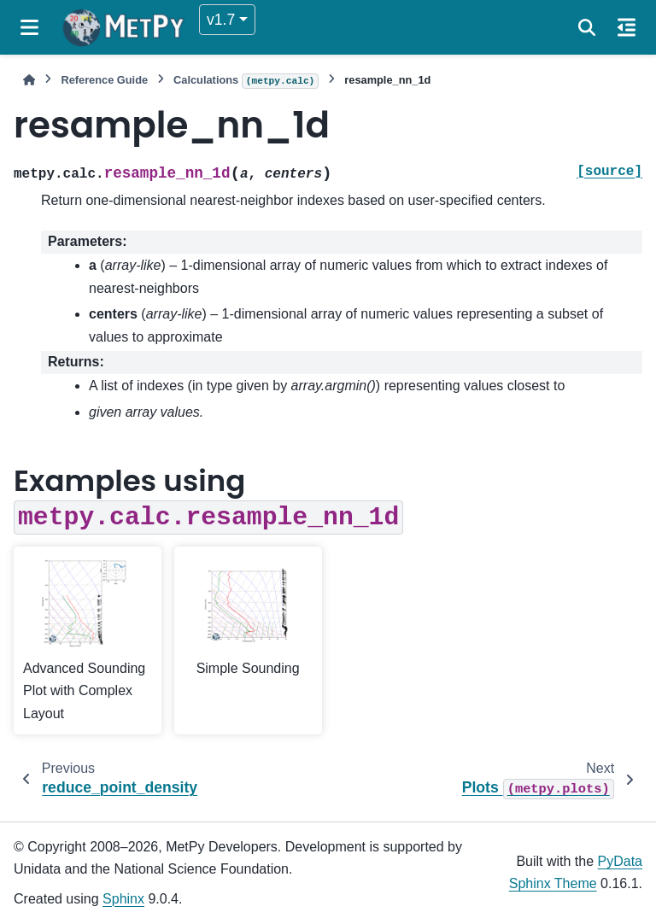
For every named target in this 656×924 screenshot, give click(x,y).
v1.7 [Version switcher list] (221, 19)
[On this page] (626, 27)
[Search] (587, 27)
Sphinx (123, 899)
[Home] (29, 80)
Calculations (246, 81)
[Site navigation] (29, 27)
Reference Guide (104, 79)
